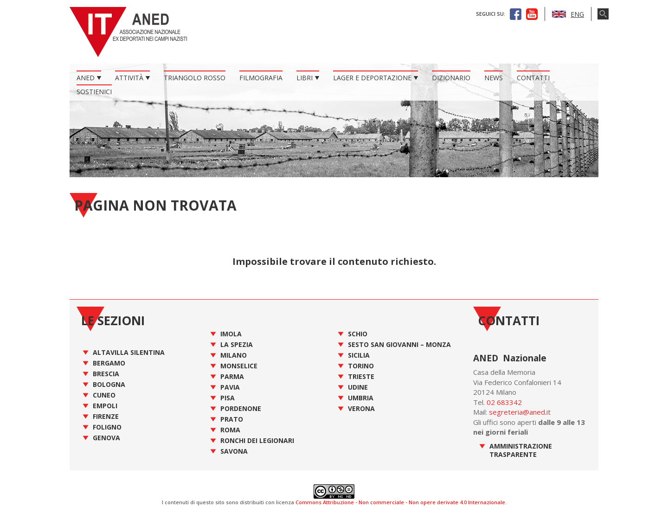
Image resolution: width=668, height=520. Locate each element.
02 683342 (504, 402)
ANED (86, 77)
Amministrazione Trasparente (520, 450)
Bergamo (109, 363)
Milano (233, 355)
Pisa (227, 397)
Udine (358, 387)
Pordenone (240, 408)
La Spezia (236, 344)
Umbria (360, 397)
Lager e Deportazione (372, 77)
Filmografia (261, 77)
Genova (106, 437)
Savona (234, 451)
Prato (231, 419)
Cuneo (104, 395)
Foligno (107, 427)
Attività (129, 77)
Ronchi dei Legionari (257, 440)
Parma (232, 376)
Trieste (361, 376)
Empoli (105, 405)
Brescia (106, 373)
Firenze (106, 416)
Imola (231, 333)
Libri (304, 77)
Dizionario (451, 77)
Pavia (230, 387)
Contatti (533, 77)
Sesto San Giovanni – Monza (399, 344)
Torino (361, 365)
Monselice (238, 365)
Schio (357, 333)
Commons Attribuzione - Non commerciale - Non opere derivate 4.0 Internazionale (400, 502)
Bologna (109, 384)
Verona (361, 408)
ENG (568, 14)
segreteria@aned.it (520, 412)
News (493, 77)
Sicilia (359, 355)
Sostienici (94, 91)
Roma (230, 429)
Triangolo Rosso (194, 77)
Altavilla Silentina (129, 352)
